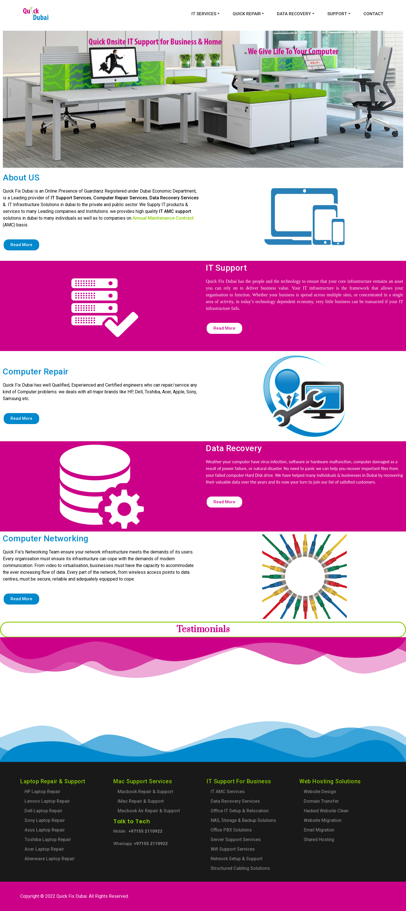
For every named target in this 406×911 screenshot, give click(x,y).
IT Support (226, 268)
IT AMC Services (228, 791)
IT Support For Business (238, 781)
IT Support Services (71, 197)
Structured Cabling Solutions (240, 868)
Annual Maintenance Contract (163, 218)
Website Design (320, 791)
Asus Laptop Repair (45, 830)
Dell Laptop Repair (43, 810)
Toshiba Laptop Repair (48, 839)
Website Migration (322, 820)
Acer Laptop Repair (44, 849)
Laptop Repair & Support (52, 781)
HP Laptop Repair (42, 791)
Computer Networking (46, 538)
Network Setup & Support (236, 858)
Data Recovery (234, 448)
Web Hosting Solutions (330, 781)
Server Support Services (236, 839)
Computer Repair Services (120, 197)
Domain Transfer (321, 801)
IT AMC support (175, 211)
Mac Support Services (142, 781)
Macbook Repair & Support (145, 791)
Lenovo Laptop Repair (47, 801)
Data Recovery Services (174, 197)
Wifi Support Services (233, 849)
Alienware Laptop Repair (50, 858)
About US (21, 177)
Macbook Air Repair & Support (149, 810)
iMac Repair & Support (141, 801)
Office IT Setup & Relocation (240, 810)
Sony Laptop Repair (45, 820)
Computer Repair (36, 371)
